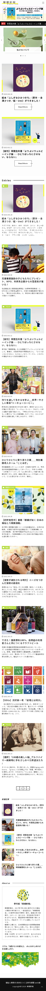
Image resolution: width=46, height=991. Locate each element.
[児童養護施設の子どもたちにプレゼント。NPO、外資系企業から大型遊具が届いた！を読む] (23, 258)
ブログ (7, 306)
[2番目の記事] (23, 55)
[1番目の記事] (20, 55)
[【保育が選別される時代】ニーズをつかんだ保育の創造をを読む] (23, 560)
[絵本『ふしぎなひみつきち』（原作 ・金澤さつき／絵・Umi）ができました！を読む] (23, 78)
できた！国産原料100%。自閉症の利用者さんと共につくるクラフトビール (22, 642)
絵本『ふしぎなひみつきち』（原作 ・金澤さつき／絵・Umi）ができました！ (22, 99)
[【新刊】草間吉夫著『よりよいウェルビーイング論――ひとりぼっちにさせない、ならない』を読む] (23, 131)
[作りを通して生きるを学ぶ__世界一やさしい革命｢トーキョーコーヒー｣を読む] (23, 380)
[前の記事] (2, 40)
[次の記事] (44, 40)
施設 (7, 547)
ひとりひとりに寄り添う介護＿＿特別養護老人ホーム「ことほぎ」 (22, 461)
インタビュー (10, 367)
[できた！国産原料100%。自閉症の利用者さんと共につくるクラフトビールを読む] (23, 620)
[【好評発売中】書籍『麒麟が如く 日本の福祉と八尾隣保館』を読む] (23, 500)
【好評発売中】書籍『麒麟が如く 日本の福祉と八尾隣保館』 (23, 521)
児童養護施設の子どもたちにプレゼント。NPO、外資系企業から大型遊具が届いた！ (23, 281)
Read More (23, 107)
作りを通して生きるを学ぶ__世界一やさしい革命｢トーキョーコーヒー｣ (22, 401)
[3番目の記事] (25, 55)
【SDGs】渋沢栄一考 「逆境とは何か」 (22, 700)
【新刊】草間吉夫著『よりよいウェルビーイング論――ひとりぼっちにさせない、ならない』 (22, 154)
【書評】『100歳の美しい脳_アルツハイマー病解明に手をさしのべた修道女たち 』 (22, 760)
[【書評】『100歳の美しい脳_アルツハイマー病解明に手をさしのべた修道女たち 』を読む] (23, 737)
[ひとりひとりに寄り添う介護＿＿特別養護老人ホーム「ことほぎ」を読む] (23, 440)
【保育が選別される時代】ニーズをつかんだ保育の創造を (22, 581)
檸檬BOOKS (9, 487)
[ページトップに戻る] (42, 987)
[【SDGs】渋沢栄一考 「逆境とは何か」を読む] (23, 680)
